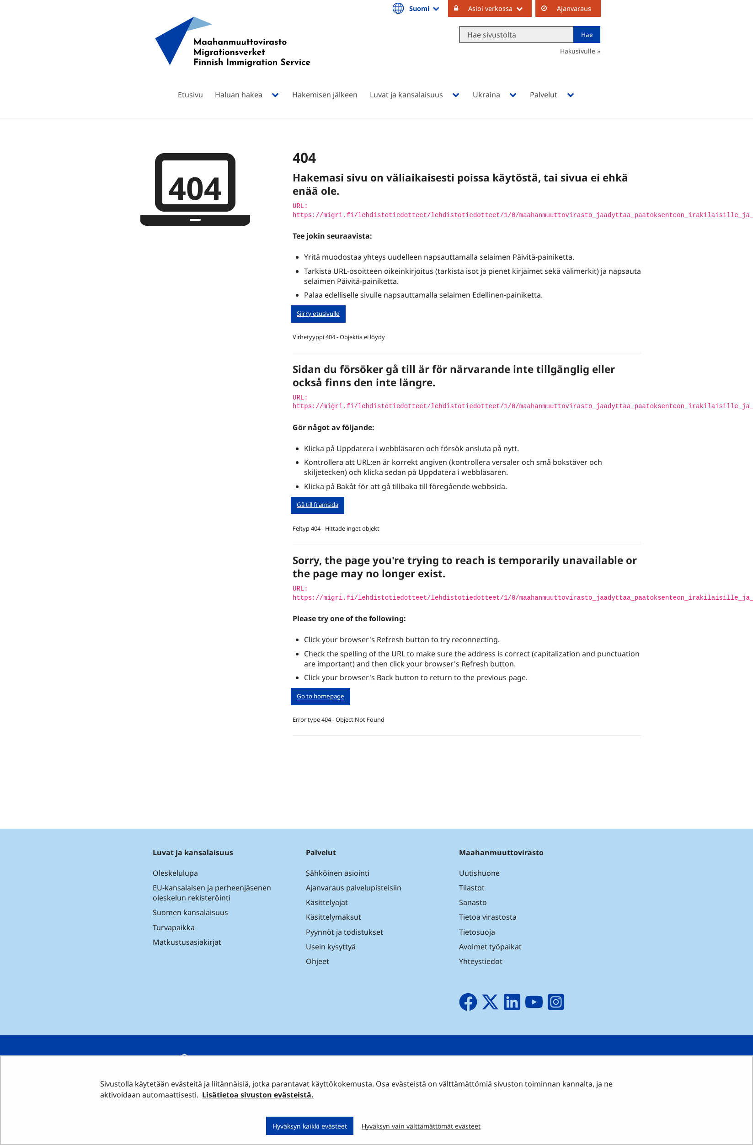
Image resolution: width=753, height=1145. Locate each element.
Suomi (425, 8)
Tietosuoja (477, 932)
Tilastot (472, 888)
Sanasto (473, 902)
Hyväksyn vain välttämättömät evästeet (421, 1126)
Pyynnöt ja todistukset (344, 932)
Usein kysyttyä (332, 947)
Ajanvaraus (574, 8)
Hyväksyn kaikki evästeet (309, 1126)
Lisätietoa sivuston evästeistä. (258, 1095)
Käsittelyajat (327, 902)
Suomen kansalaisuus (190, 912)
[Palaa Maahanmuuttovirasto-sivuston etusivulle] (233, 53)
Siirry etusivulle (318, 313)
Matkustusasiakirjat (187, 942)
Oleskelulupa (175, 873)
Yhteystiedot (480, 961)
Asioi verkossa (500, 8)
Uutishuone (479, 873)
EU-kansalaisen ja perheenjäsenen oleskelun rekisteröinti (212, 893)
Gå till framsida (317, 505)
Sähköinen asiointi (337, 873)
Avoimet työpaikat (490, 947)
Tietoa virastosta (488, 917)
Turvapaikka (174, 927)
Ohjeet (317, 961)
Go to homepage (320, 696)
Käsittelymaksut (333, 917)
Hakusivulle (577, 51)
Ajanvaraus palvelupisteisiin (353, 888)
